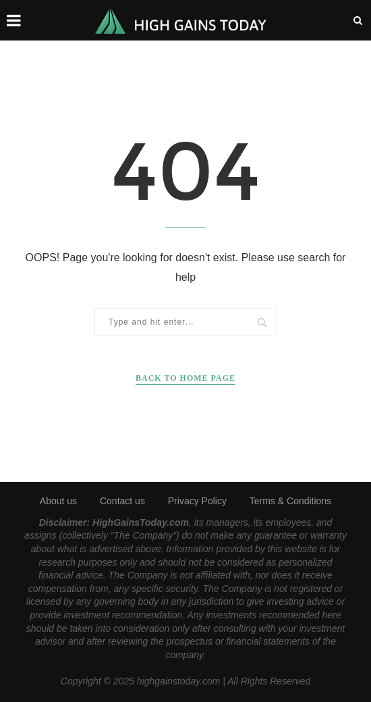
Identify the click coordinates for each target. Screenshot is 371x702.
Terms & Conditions (290, 500)
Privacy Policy (197, 500)
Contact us (122, 500)
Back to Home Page (185, 378)
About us (58, 500)
